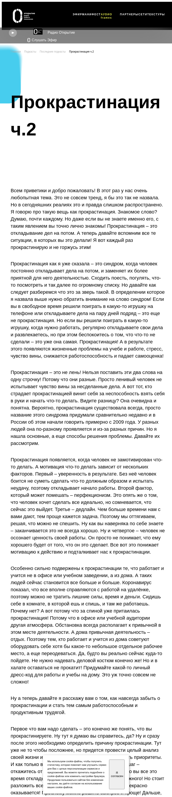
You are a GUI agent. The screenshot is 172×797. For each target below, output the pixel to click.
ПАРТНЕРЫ (129, 14)
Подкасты (30, 51)
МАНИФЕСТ (91, 14)
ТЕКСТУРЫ (156, 14)
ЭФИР (77, 14)
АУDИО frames (106, 16)
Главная (16, 51)
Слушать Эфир (42, 40)
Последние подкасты (53, 51)
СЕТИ (142, 14)
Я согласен (117, 774)
